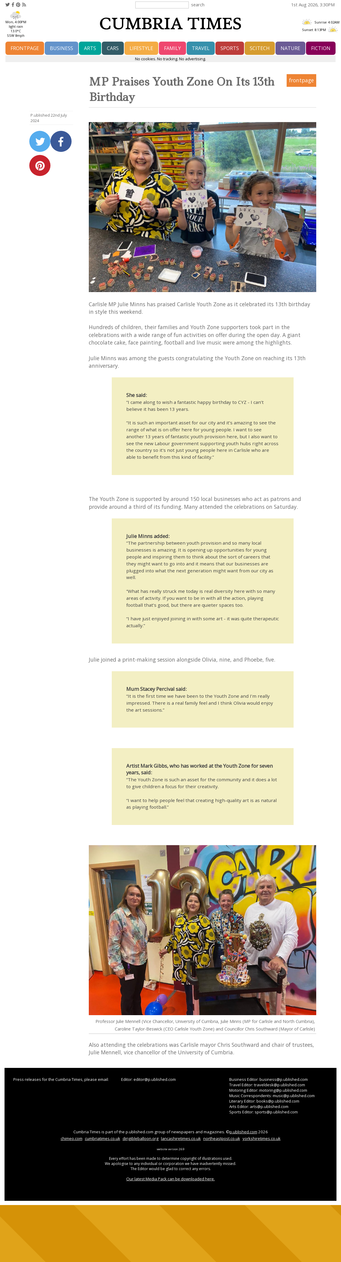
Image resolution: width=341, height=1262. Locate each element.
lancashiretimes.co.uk (181, 1138)
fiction (320, 48)
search (197, 5)
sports (229, 48)
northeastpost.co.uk (221, 1138)
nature (290, 48)
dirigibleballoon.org (141, 1138)
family (172, 48)
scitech (260, 48)
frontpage (25, 48)
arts (90, 48)
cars (113, 48)
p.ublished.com (243, 1132)
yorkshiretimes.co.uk (262, 1138)
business (61, 48)
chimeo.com (71, 1138)
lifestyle (141, 48)
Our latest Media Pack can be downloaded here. (170, 1179)
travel (201, 48)
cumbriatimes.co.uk (102, 1138)
